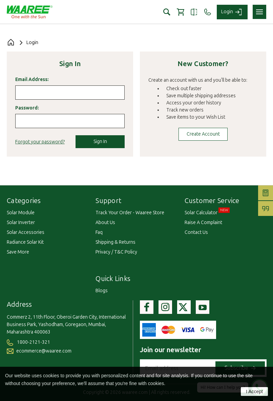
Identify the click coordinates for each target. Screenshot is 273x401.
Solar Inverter (21, 222)
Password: (27, 108)
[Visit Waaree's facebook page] (146, 307)
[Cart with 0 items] (180, 12)
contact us (196, 232)
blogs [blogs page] (102, 291)
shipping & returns (115, 242)
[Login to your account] (232, 12)
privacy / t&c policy (116, 252)
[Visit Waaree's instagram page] (165, 307)
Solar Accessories (25, 232)
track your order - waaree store (130, 213)
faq (99, 232)
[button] (167, 12)
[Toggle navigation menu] (259, 12)
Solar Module (21, 213)
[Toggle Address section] (36, 306)
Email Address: (31, 79)
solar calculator (201, 213)
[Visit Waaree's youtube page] (202, 307)
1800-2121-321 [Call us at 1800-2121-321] (28, 342)
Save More (18, 252)
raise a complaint (203, 222)
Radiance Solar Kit (25, 242)
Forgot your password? (40, 142)
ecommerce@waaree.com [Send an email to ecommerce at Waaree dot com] (39, 351)
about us (105, 222)
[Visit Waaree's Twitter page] (184, 307)
